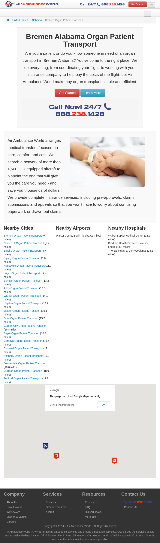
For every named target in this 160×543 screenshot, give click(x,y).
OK (103, 404)
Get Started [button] (137, 4)
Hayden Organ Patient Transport (23, 303)
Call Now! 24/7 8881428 (80, 110)
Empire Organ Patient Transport (22, 250)
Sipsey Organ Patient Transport (22, 258)
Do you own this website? (62, 405)
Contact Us (130, 507)
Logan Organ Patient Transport (22, 273)
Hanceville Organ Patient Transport (24, 265)
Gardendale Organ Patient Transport (25, 363)
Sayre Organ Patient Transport (21, 333)
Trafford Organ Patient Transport (23, 378)
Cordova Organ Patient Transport (23, 340)
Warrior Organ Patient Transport (22, 295)
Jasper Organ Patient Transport (22, 310)
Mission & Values (16, 516)
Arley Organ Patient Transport (21, 288)
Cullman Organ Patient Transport (23, 370)
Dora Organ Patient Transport (21, 318)
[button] (46, 446)
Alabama (37, 20)
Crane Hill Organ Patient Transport (24, 243)
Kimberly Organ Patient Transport (23, 355)
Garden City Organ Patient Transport (25, 325)
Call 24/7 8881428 (102, 4)
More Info (90, 516)
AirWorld (31, 4)
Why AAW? (13, 512)
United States (20, 20)
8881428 (138, 502)
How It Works (14, 507)
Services (51, 502)
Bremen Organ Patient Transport (23, 235)
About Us (12, 502)
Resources (91, 502)
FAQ (87, 507)
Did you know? (93, 512)
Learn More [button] (92, 93)
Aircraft (50, 512)
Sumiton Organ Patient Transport (23, 280)
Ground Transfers (56, 507)
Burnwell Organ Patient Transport (23, 348)
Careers (11, 521)
